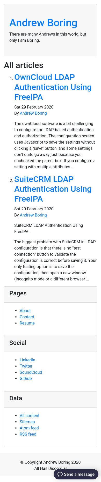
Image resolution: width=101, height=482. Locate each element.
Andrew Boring (43, 23)
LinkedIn (27, 360)
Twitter (26, 366)
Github (26, 378)
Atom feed (29, 428)
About (25, 310)
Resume (27, 323)
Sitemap (27, 421)
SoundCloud (31, 372)
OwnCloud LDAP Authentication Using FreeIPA (53, 87)
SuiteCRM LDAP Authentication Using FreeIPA (53, 189)
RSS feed (28, 434)
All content (29, 415)
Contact (27, 316)
